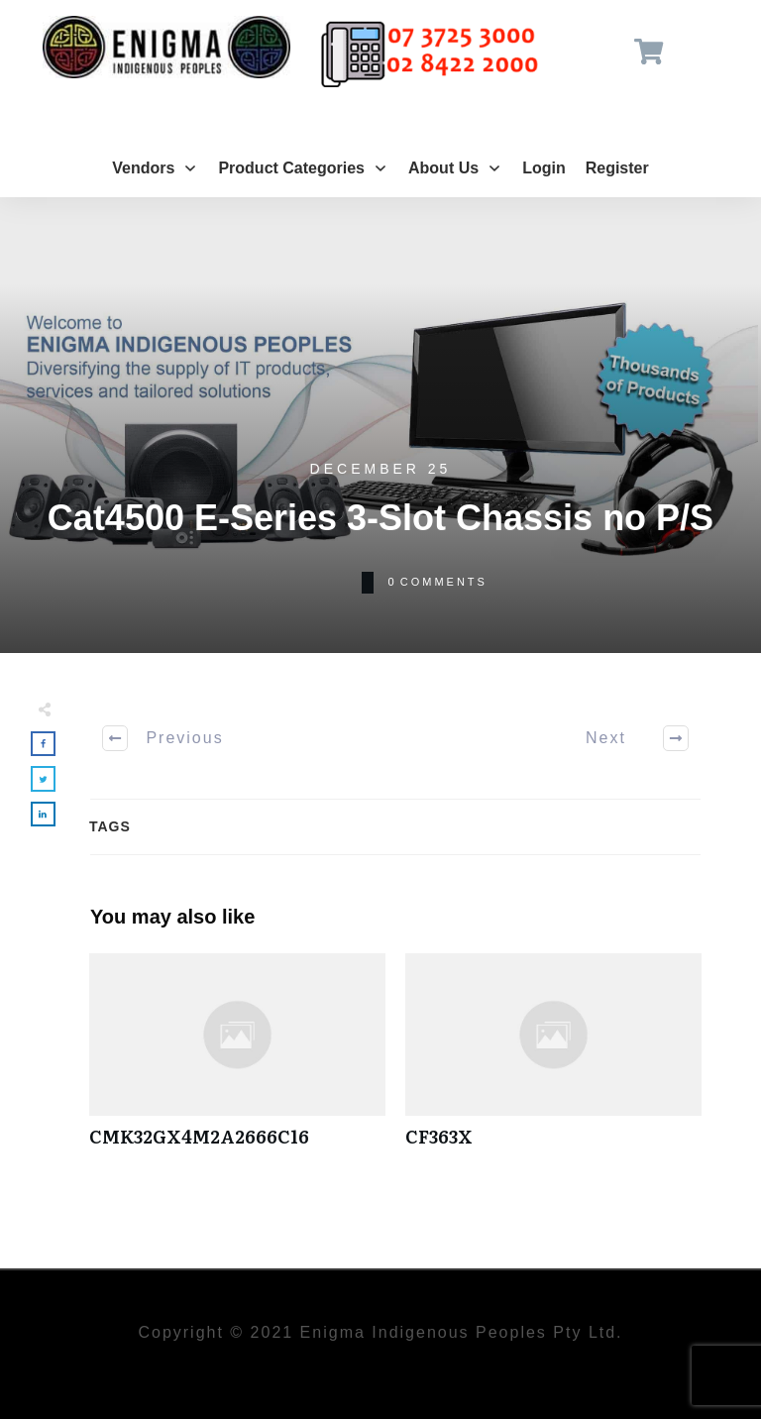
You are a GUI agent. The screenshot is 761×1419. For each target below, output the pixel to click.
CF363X (553, 1060)
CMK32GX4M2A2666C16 (237, 1060)
